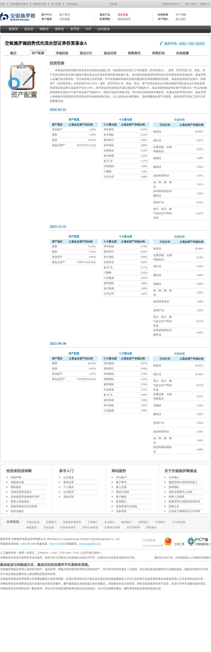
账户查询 (64, 14)
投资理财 (105, 19)
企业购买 (68, 491)
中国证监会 (32, 522)
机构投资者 (39, 3)
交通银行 (51, 522)
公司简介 (174, 477)
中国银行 (160, 522)
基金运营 (68, 482)
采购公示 (174, 506)
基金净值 (123, 14)
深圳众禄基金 (90, 527)
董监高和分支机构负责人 (183, 482)
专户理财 (56, 3)
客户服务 (121, 496)
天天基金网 (178, 522)
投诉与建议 (17, 511)
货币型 (74, 29)
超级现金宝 (124, 19)
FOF (88, 29)
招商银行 (143, 522)
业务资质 (121, 511)
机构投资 (163, 14)
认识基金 (68, 477)
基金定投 (68, 496)
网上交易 (121, 487)
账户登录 (191, 3)
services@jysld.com (90, 543)
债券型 (59, 29)
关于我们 (163, 19)
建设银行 (126, 522)
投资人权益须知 (20, 501)
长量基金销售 (112, 527)
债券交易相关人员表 (180, 491)
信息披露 (64, 19)
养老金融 (72, 3)
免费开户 (204, 3)
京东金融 (48, 527)
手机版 (113, 3)
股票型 (13, 29)
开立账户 (121, 477)
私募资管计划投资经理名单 (184, 501)
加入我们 (181, 19)
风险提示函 (17, 482)
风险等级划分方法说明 (24, 506)
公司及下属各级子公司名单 (184, 511)
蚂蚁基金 (31, 527)
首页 (2, 3)
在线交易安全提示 (21, 491)
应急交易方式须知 (126, 506)
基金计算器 (122, 491)
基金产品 (105, 14)
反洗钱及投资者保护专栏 (25, 496)
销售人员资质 (176, 496)
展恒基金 (151, 527)
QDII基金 (103, 29)
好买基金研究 (68, 527)
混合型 (28, 29)
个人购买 (68, 487)
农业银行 (109, 522)
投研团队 (174, 487)
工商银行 (93, 522)
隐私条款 (16, 487)
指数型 (44, 29)
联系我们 (121, 501)
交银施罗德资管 (19, 3)
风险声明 (16, 477)
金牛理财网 (133, 527)
